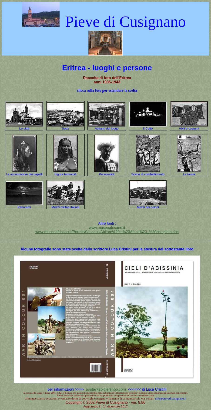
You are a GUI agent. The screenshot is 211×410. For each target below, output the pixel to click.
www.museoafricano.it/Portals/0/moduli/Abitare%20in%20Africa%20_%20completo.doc (106, 232)
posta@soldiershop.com (106, 389)
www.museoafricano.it (107, 228)
